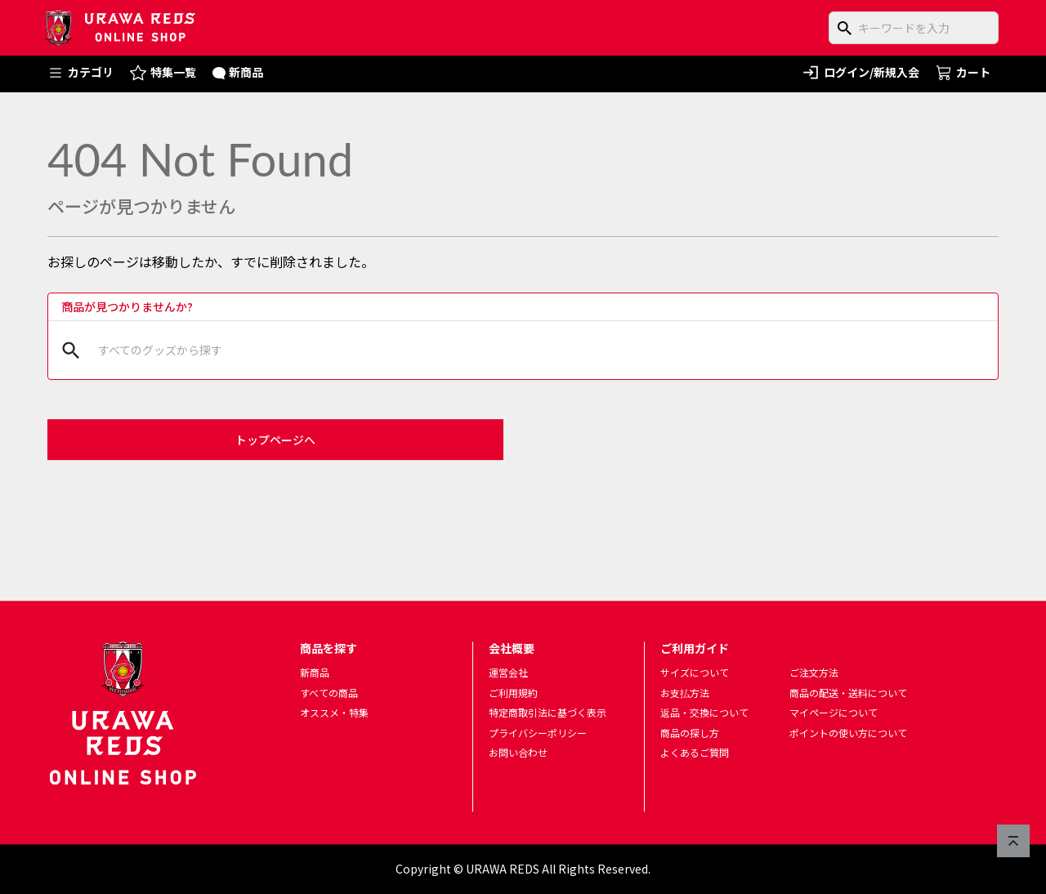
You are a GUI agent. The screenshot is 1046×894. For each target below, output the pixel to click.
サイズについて (694, 672)
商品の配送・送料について (848, 693)
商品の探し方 (689, 733)
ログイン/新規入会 (860, 72)
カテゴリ (80, 72)
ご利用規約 (513, 693)
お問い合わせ (518, 753)
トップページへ (275, 439)
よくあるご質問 (694, 753)
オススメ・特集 (334, 713)
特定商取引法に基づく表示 (547, 713)
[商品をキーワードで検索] (914, 27)
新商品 (238, 72)
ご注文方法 (813, 672)
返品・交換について (704, 713)
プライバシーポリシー (538, 733)
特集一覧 (163, 72)
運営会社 (508, 672)
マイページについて (833, 713)
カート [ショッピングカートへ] (963, 72)
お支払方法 (684, 693)
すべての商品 (329, 693)
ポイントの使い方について (848, 733)
